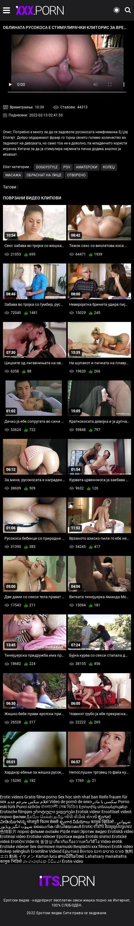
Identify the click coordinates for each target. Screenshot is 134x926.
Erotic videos (12, 797)
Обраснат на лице (44, 175)
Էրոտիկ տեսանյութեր (103, 806)
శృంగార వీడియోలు (75, 821)
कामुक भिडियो (11, 861)
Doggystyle (47, 167)
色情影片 (8, 831)
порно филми (13, 816)
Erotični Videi (23, 841)
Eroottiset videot (116, 811)
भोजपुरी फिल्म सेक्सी (43, 821)
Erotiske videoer (41, 836)
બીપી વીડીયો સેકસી (80, 816)
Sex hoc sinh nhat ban (78, 797)
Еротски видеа (70, 836)
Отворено (76, 175)
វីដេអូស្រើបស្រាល (118, 826)
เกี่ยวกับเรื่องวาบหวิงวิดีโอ (77, 841)
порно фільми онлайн (38, 831)
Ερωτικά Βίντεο (78, 851)
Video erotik (111, 841)
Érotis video (72, 861)
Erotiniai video (13, 836)
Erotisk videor (88, 811)
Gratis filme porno (40, 797)
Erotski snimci (98, 836)
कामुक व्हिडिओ (102, 821)
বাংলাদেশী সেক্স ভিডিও (59, 806)
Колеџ (109, 167)
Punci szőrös (28, 806)
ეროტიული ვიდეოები (54, 811)
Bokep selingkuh (15, 851)
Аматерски (86, 167)
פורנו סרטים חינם (109, 851)
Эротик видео (94, 831)
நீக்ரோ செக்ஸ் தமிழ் (45, 816)
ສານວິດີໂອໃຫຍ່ (71, 856)
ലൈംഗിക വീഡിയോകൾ (57, 826)
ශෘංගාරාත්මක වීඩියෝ (42, 861)
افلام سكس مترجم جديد (28, 801)
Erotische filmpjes (16, 811)
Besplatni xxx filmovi (92, 846)
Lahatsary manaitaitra (106, 856)
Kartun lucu (47, 856)
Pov (66, 167)
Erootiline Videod (46, 851)
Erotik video (122, 846)
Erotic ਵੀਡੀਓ (93, 826)
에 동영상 (44, 841)
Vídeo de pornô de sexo (70, 801)
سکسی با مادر (105, 801)
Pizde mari (69, 831)
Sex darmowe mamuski (51, 846)
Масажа (13, 175)
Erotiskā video (120, 831)
